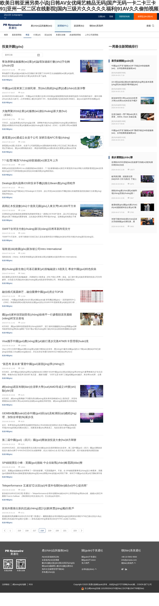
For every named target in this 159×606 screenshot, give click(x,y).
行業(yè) (36, 35)
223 (75, 531)
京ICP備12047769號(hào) (133, 588)
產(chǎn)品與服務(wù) (41, 26)
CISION (140, 584)
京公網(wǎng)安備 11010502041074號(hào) (101, 588)
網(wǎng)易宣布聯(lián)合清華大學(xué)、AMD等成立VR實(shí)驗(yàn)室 (39, 388)
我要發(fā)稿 (124, 16)
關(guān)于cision (89, 560)
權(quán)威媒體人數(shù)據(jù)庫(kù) (57, 566)
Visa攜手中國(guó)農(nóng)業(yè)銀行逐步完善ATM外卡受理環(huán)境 (45, 341)
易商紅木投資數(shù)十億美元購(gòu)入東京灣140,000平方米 (39, 206)
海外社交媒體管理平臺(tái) (53, 569)
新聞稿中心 (62, 26)
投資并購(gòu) (7, 80)
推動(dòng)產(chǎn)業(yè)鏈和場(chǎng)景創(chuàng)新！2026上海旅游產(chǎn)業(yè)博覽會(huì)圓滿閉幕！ (124, 192)
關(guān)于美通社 (92, 550)
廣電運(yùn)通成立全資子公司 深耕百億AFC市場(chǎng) (36, 137)
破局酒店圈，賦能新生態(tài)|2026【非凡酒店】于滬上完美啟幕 (124, 177)
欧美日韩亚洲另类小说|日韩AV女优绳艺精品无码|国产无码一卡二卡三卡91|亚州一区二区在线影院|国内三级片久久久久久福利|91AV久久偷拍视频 (61, 596)
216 (27, 531)
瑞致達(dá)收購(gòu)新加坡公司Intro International (32, 248)
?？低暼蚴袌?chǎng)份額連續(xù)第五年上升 (30, 160)
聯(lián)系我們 (96, 26)
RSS (31, 584)
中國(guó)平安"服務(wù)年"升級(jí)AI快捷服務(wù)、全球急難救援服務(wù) (130, 67)
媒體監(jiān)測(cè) (145, 16)
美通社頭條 (60, 35)
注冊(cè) (101, 16)
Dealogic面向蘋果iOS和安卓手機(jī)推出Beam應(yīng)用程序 (38, 183)
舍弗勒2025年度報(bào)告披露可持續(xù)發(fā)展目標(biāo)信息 (132, 163)
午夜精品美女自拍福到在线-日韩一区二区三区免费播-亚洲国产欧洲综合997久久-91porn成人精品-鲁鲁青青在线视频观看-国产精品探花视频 (58, 599)
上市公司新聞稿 (91, 35)
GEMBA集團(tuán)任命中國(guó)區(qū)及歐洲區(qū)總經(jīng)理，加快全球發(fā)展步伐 (39, 415)
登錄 (111, 16)
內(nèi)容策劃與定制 (50, 557)
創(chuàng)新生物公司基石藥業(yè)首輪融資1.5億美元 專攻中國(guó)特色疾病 (49, 269)
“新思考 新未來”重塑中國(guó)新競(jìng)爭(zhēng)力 (33, 363)
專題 (27, 35)
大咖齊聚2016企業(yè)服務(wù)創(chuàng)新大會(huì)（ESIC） (34, 113)
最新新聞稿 (16, 35)
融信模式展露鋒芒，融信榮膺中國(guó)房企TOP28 (32, 291)
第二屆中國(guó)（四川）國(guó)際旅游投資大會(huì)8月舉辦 (39, 439)
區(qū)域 (48, 35)
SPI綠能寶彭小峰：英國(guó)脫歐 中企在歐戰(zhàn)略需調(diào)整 (42, 462)
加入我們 (85, 563)
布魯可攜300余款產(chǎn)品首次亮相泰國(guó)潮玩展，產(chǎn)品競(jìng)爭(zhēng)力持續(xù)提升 (124, 220)
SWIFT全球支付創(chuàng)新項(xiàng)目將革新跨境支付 (36, 228)
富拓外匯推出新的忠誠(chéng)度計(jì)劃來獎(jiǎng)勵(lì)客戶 (38, 508)
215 (19, 531)
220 (57, 531)
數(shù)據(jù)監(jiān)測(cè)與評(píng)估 (58, 563)
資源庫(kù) (79, 26)
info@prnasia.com (129, 560)
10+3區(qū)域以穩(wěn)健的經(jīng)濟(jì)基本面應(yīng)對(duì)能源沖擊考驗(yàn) (132, 83)
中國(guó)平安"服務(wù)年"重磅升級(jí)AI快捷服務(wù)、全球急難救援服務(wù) (132, 131)
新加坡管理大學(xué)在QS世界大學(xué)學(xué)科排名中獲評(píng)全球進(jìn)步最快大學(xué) (124, 99)
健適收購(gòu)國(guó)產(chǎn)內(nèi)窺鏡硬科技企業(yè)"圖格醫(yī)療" (124, 206)
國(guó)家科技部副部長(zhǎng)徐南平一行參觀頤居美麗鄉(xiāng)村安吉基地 (37, 316)
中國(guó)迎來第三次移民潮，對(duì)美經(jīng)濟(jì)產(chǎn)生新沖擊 (43, 88)
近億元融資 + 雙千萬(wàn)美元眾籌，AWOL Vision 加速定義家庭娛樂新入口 (124, 115)
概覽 (6, 35)
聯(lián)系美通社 (131, 550)
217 (34, 531)
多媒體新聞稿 (75, 35)
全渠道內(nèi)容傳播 (50, 560)
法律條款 (6, 584)
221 (64, 531)
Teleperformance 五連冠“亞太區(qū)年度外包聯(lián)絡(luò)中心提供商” (44, 485)
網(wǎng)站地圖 (19, 584)
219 (49, 531)
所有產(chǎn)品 (48, 572)
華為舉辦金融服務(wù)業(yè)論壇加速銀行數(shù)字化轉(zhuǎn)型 (36, 63)
